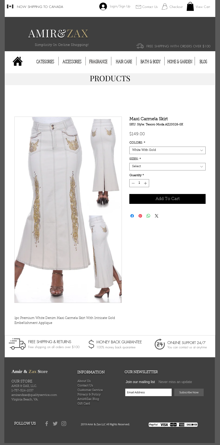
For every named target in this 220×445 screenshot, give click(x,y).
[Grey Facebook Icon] (46, 423)
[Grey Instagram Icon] (64, 423)
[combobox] (167, 150)
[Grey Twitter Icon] (55, 423)
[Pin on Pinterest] (140, 215)
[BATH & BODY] (150, 62)
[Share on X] (156, 215)
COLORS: (137, 142)
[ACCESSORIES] (72, 62)
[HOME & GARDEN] (180, 62)
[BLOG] (203, 62)
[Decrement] (132, 183)
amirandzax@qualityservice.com (34, 395)
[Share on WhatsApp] (148, 215)
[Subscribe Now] (189, 392)
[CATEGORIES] (45, 62)
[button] (190, 6)
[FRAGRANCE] (98, 62)
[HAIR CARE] (123, 62)
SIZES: (135, 159)
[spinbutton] (139, 183)
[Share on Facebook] (132, 215)
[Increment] (145, 183)
